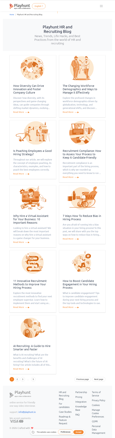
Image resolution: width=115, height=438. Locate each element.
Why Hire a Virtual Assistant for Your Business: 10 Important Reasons (30, 219)
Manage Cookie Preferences (98, 413)
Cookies (96, 405)
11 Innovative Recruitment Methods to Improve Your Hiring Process (30, 284)
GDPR (95, 421)
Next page (98, 379)
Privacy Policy (98, 400)
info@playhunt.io (27, 412)
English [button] (38, 6)
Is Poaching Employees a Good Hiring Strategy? (32, 152)
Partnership (81, 392)
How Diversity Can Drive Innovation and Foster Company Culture (28, 89)
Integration (81, 401)
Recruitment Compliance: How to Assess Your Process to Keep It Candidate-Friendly (82, 154)
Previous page (82, 379)
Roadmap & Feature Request (64, 420)
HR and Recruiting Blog (64, 395)
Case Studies (65, 412)
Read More (22, 112)
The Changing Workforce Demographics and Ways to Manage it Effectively (80, 89)
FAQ (77, 414)
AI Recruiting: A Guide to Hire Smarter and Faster (31, 347)
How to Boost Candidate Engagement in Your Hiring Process (80, 284)
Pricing (78, 397)
